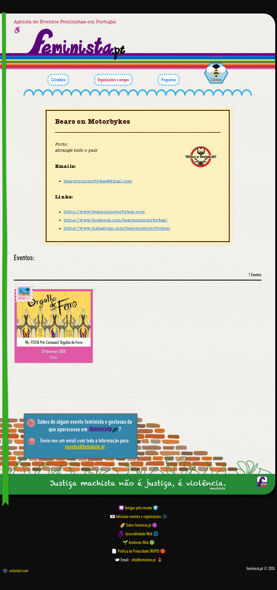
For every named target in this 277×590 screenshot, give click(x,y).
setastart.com (15, 570)
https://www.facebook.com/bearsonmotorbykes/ (115, 220)
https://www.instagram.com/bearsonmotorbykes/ (117, 228)
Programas (168, 79)
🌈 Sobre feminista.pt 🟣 (138, 525)
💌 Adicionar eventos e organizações (135, 516)
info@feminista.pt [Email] (143, 559)
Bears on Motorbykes (92, 122)
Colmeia (216, 79)
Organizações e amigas (113, 79)
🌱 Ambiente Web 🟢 (139, 542)
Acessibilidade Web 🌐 (142, 533)
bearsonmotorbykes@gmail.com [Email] (98, 181)
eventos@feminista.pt (85, 446)
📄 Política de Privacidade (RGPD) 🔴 (138, 551)
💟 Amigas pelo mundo (135, 507)
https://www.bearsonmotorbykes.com (104, 212)
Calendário (58, 79)
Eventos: (24, 257)
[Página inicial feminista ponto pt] (76, 44)
